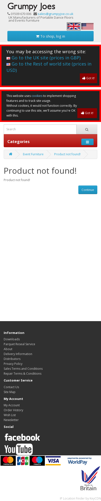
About (8, 349)
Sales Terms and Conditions (23, 369)
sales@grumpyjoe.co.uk (55, 14)
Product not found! (67, 154)
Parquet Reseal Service (19, 344)
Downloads (12, 339)
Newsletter (11, 420)
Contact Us (11, 387)
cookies (37, 96)
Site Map (10, 392)
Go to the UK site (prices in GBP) (43, 58)
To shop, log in (50, 36)
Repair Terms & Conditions (22, 373)
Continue (88, 190)
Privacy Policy (13, 364)
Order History (13, 410)
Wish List (10, 415)
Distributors (12, 359)
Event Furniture (33, 154)
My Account (12, 405)
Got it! (88, 78)
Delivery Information (18, 354)
